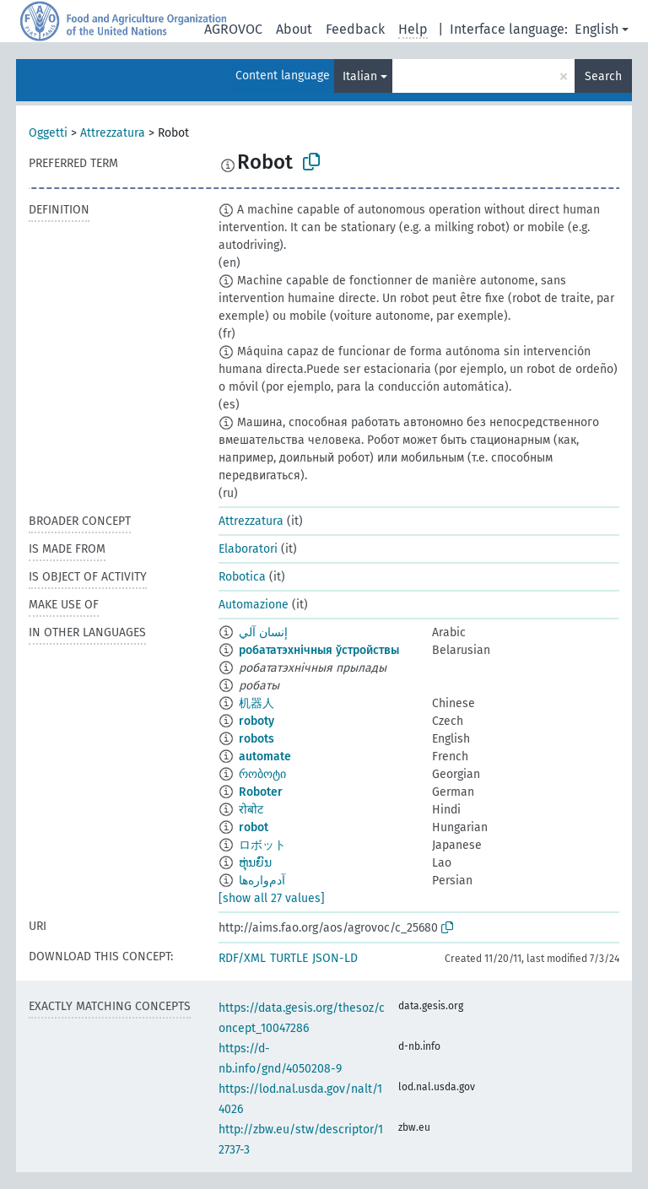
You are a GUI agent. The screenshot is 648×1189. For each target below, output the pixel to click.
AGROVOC (233, 29)
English (596, 29)
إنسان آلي (263, 632)
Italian (360, 76)
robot (253, 827)
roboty (256, 721)
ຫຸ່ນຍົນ (255, 863)
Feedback (355, 29)
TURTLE (289, 958)
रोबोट (251, 810)
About (294, 29)
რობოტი (262, 774)
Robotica (242, 577)
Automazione (254, 604)
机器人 (256, 703)
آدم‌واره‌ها (262, 880)
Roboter (261, 792)
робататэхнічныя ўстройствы (319, 650)
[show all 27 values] (272, 898)
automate (265, 756)
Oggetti (48, 133)
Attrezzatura (112, 133)
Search (603, 76)
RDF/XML (242, 958)
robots (256, 739)
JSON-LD (335, 958)
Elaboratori (248, 549)
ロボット (262, 845)
